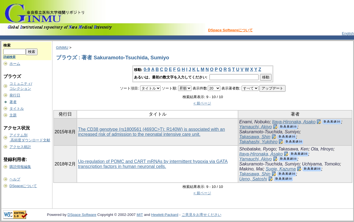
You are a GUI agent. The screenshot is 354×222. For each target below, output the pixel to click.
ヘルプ (14, 179)
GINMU (62, 47)
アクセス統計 (20, 147)
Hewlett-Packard (164, 215)
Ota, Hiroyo (322, 149)
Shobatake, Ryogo (257, 149)
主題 (13, 115)
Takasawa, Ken (293, 149)
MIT (139, 215)
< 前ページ (202, 103)
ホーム (14, 64)
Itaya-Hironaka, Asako (294, 121)
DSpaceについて (23, 186)
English (348, 33)
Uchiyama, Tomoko (321, 164)
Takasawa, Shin (254, 136)
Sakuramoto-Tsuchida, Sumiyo (269, 131)
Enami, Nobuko (254, 121)
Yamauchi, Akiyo (255, 126)
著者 (13, 102)
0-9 (147, 69)
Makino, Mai (251, 169)
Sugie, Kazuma (281, 169)
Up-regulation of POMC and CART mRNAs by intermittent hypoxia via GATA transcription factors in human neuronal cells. (152, 164)
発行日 (14, 95)
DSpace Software (81, 215)
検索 (7, 45)
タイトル (16, 108)
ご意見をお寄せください (201, 215)
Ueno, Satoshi (253, 179)
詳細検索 (9, 56)
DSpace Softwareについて (230, 30)
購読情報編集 (20, 167)
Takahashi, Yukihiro (258, 141)
